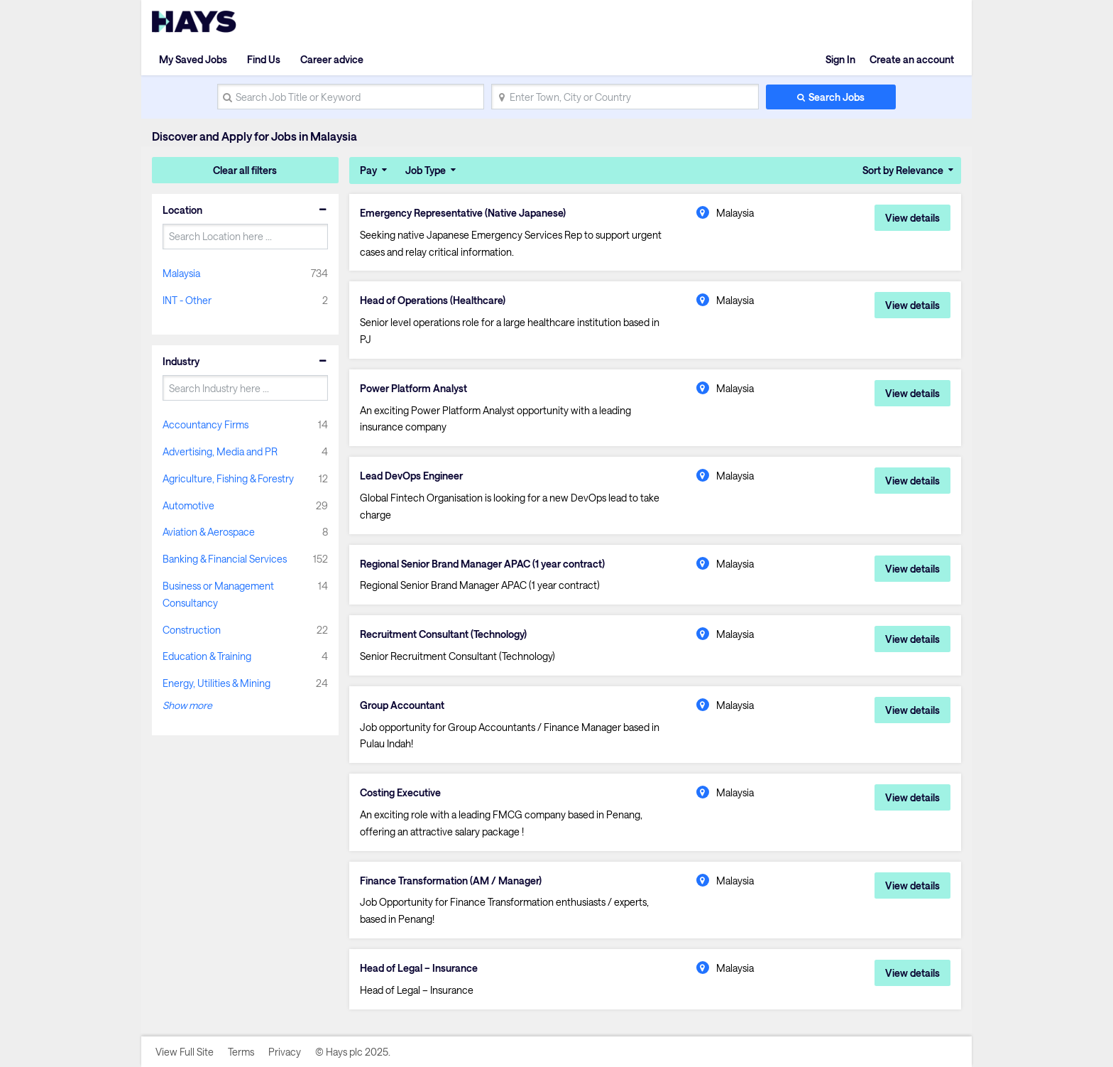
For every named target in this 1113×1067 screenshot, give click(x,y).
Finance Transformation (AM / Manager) (451, 881)
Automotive (188, 505)
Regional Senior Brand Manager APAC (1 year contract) (482, 564)
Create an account (912, 59)
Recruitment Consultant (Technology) (443, 634)
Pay (368, 170)
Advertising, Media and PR (220, 451)
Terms (241, 1052)
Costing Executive (400, 792)
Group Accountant (402, 705)
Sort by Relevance (902, 170)
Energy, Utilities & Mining (216, 683)
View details (912, 218)
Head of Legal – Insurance (419, 968)
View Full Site (184, 1052)
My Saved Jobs (193, 59)
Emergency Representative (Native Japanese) (463, 213)
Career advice (331, 59)
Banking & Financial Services (225, 559)
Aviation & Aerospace (209, 532)
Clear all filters (245, 170)
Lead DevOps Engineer (411, 476)
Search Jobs (836, 97)
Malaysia (181, 273)
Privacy (284, 1052)
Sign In (840, 59)
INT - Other (187, 300)
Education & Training (207, 656)
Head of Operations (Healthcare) (432, 300)
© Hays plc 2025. (352, 1052)
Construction (192, 630)
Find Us (263, 59)
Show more (187, 705)
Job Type (425, 170)
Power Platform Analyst (413, 388)
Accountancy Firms (205, 424)
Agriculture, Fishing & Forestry (228, 478)
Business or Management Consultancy (218, 594)
